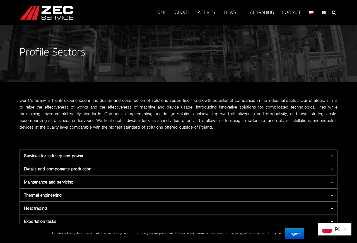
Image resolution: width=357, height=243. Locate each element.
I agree (294, 233)
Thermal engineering (43, 195)
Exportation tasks (40, 221)
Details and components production (57, 169)
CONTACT (291, 12)
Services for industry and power (53, 155)
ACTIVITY (207, 12)
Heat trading (35, 208)
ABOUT (182, 12)
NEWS (230, 12)
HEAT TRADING (259, 12)
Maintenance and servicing (48, 182)
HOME (161, 12)
